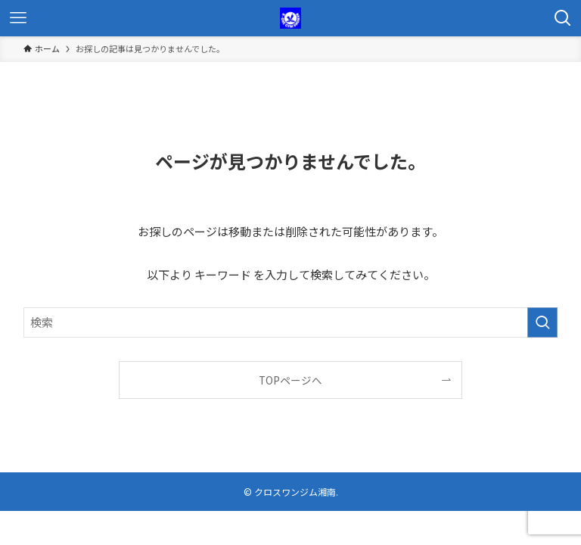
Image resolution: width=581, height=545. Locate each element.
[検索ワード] (290, 322)
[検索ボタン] (563, 18)
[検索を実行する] (542, 322)
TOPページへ (290, 380)
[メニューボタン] (18, 18)
